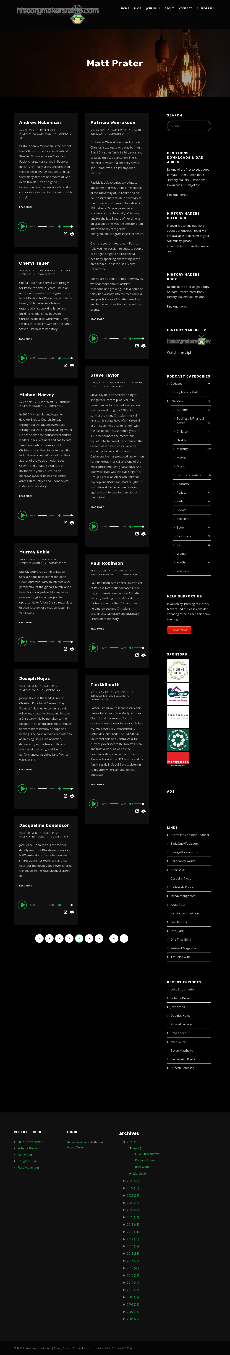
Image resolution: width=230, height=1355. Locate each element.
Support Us (205, 8)
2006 (133, 1319)
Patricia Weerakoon (112, 122)
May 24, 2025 (98, 130)
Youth (181, 562)
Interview (177, 401)
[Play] (22, 226)
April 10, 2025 (98, 570)
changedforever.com (184, 852)
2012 (133, 1275)
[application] (46, 226)
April (138, 1148)
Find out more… (177, 195)
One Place (177, 931)
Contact (185, 8)
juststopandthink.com (185, 913)
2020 (133, 1217)
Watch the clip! (179, 352)
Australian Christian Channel (190, 835)
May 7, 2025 (97, 382)
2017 (133, 1239)
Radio (180, 501)
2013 (133, 1268)
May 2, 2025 (26, 402)
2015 (133, 1253)
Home (125, 8)
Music (181, 466)
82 (113, 938)
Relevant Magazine (183, 948)
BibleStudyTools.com (184, 844)
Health (181, 440)
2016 (133, 1246)
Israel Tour (178, 905)
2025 (133, 1181)
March (139, 1173)
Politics (181, 493)
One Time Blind (181, 940)
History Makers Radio (185, 392)
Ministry (182, 449)
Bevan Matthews (182, 1050)
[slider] (42, 226)
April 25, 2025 (27, 559)
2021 (133, 1210)
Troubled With (180, 957)
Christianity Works (183, 861)
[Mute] (60, 227)
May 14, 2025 (26, 270)
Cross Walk (178, 870)
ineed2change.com (183, 896)
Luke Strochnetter (183, 989)
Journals (153, 8)
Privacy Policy (62, 1348)
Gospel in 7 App (181, 878)
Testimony (184, 536)
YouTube (183, 571)
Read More (26, 207)
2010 (133, 1290)
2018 (133, 1232)
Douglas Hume (180, 1016)
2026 (132, 1142)
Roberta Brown (181, 998)
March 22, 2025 (99, 691)
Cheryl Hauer (34, 263)
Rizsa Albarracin (181, 1024)
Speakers (183, 519)
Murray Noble (34, 552)
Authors (182, 410)
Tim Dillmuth (105, 684)
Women (182, 554)
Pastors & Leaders (189, 475)
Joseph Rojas (34, 678)
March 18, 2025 (28, 832)
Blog (137, 8)
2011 (133, 1282)
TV (179, 545)
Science (182, 510)
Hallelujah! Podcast (183, 887)
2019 (133, 1224)
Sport (180, 527)
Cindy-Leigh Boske (183, 1059)
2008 (133, 1304)
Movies (181, 458)
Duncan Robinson (182, 1068)
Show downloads (77, 1142)
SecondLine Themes (109, 1348)
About (169, 8)
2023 (133, 1195)
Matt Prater (47, 130)
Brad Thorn (178, 1033)
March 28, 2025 (28, 685)
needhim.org (179, 922)
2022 (133, 1203)
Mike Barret (179, 1042)
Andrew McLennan (40, 122)
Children (182, 431)
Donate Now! (179, 629)
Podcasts (183, 484)
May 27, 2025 (26, 130)
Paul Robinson (106, 563)
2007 (133, 1312)
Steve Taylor (104, 375)
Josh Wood (178, 1007)
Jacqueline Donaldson (44, 825)
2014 (133, 1261)
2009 (133, 1297)
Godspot (176, 384)
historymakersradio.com (37, 1348)
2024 (133, 1188)
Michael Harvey (36, 394)
